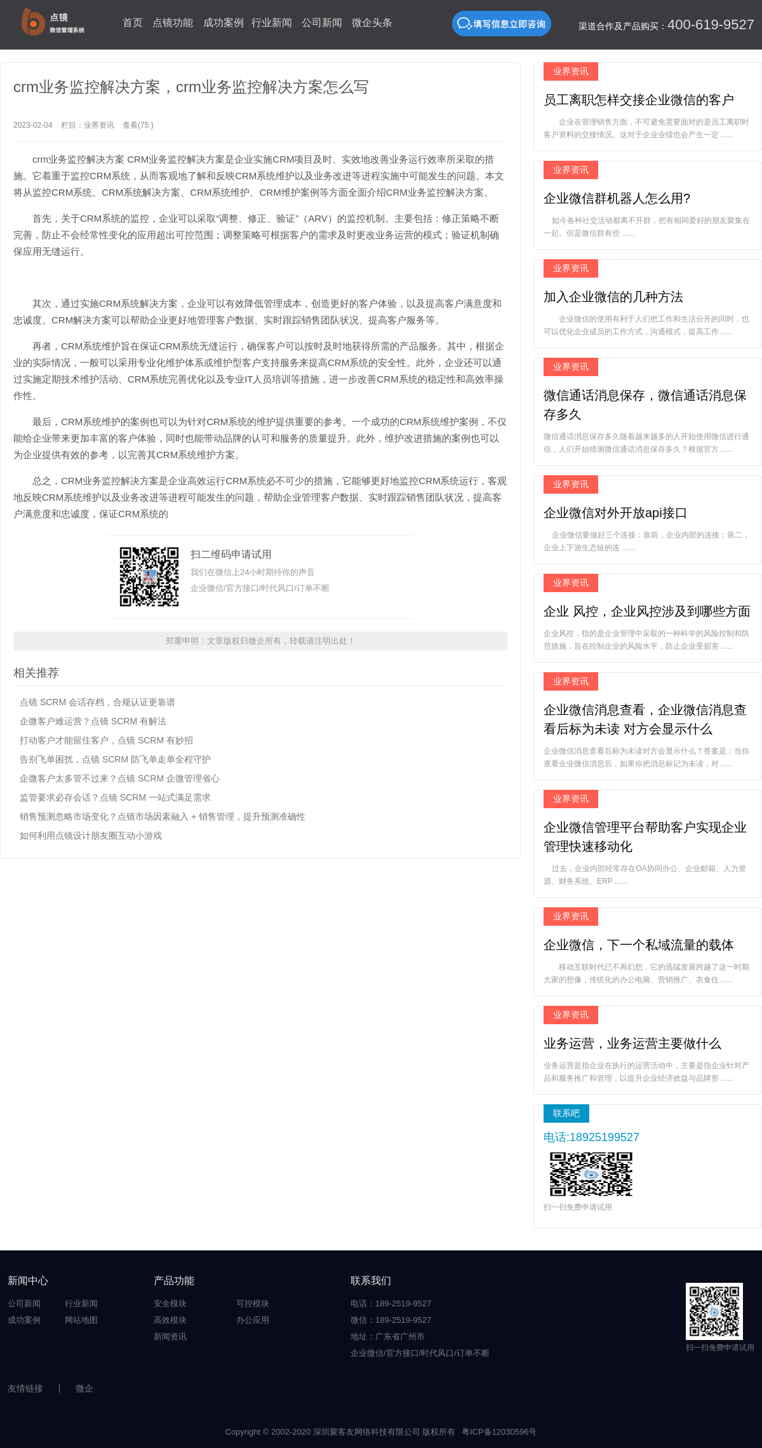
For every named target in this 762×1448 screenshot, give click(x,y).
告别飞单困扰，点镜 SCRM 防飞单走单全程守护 (115, 759)
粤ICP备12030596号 (499, 1432)
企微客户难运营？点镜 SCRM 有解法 (93, 721)
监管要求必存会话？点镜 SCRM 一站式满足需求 (115, 797)
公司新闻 (322, 22)
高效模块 (170, 1320)
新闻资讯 (170, 1336)
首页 (133, 22)
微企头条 (372, 22)
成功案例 (223, 22)
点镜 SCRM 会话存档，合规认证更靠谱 (97, 702)
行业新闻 (271, 22)
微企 (84, 1388)
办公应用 (252, 1320)
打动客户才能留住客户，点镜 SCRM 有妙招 (106, 740)
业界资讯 (99, 125)
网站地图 (81, 1320)
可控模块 (252, 1303)
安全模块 (170, 1303)
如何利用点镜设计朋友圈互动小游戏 (91, 835)
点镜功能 (172, 22)
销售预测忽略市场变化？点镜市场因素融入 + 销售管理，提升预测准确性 (162, 816)
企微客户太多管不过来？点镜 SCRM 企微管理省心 (120, 778)
